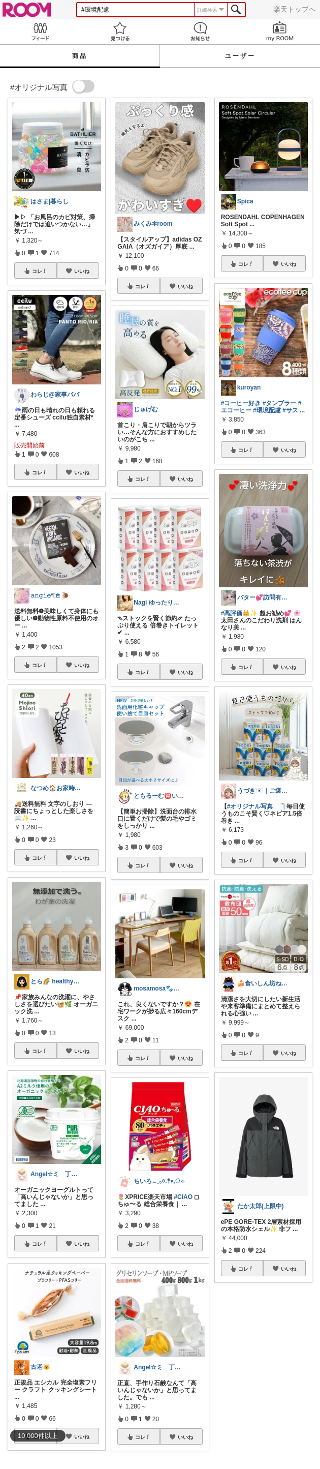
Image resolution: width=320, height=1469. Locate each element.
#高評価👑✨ (239, 613)
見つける (120, 31)
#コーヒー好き (241, 403)
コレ (39, 271)
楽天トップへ (294, 9)
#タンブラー (280, 403)
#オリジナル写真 (250, 806)
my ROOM (280, 31)
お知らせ (200, 31)
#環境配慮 (267, 410)
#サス (290, 410)
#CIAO (183, 1197)
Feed (40, 31)
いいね (81, 271)
